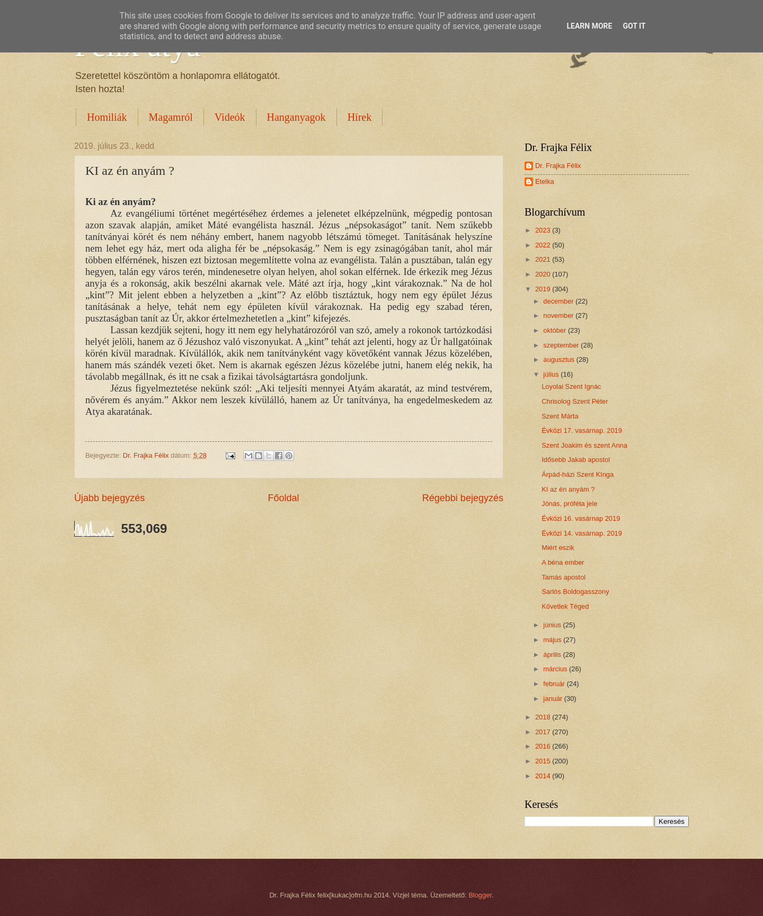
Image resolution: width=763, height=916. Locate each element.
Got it (634, 26)
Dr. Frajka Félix (558, 166)
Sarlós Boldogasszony (575, 591)
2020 (543, 274)
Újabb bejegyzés (109, 498)
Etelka (544, 181)
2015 (543, 761)
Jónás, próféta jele (569, 504)
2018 (543, 717)
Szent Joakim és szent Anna (584, 445)
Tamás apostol (563, 577)
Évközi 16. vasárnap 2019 (581, 518)
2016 (543, 746)
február (554, 684)
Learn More (589, 26)
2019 (543, 289)
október (555, 330)
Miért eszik (558, 548)
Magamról (171, 117)
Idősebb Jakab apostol (576, 460)
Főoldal (283, 498)
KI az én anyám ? (568, 489)
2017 (543, 732)
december (559, 301)
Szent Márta (560, 416)
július (552, 374)
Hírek (360, 117)
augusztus (559, 359)
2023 (543, 230)
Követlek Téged (565, 606)
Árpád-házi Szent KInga (578, 474)
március (556, 669)
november (559, 315)
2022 (543, 245)
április (553, 655)
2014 (543, 776)
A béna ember (563, 562)
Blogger (480, 895)
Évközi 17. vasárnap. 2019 (582, 430)
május (553, 640)
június (553, 625)
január (553, 698)
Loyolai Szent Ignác (571, 386)
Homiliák (107, 117)
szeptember (562, 345)
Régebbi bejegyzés (462, 498)
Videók (230, 117)
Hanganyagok (296, 117)
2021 (543, 259)
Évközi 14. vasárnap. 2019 (582, 533)
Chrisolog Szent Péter (575, 401)
